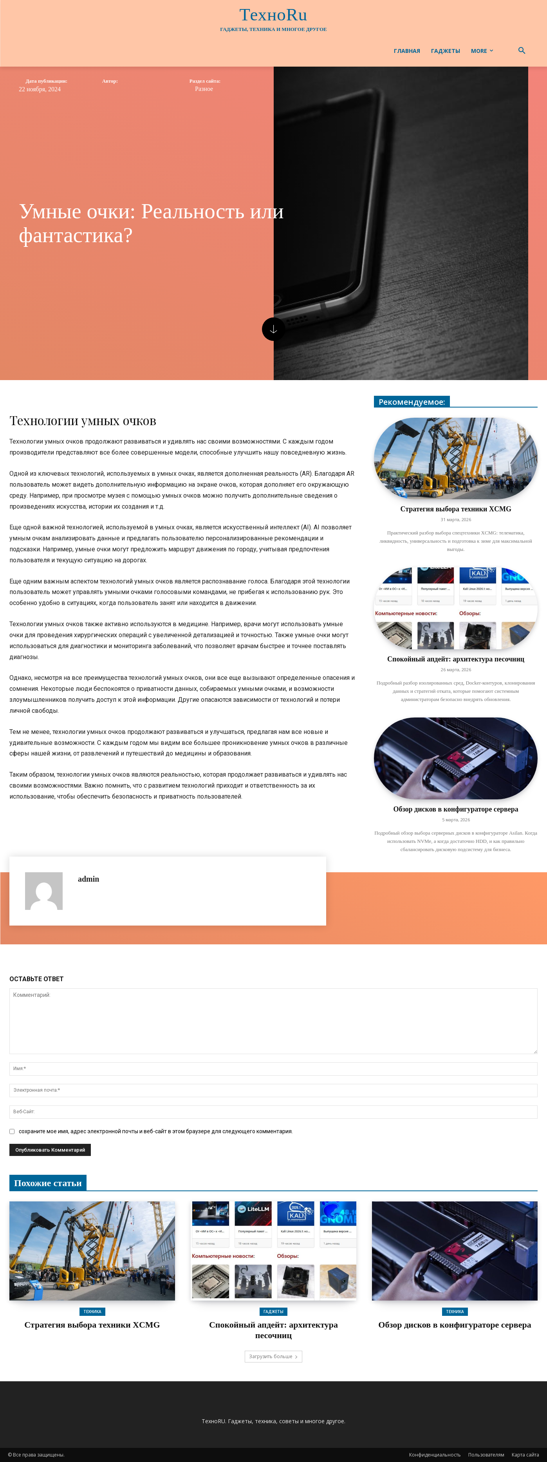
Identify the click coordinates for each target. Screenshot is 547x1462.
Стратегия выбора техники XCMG (455, 509)
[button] (522, 51)
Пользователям (486, 1454)
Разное (204, 89)
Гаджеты (273, 1311)
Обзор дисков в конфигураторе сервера (455, 809)
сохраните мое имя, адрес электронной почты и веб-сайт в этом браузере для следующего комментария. (156, 1131)
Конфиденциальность (435, 1454)
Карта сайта (525, 1454)
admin (88, 879)
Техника (92, 1311)
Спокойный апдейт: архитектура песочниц (455, 659)
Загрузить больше (273, 1356)
